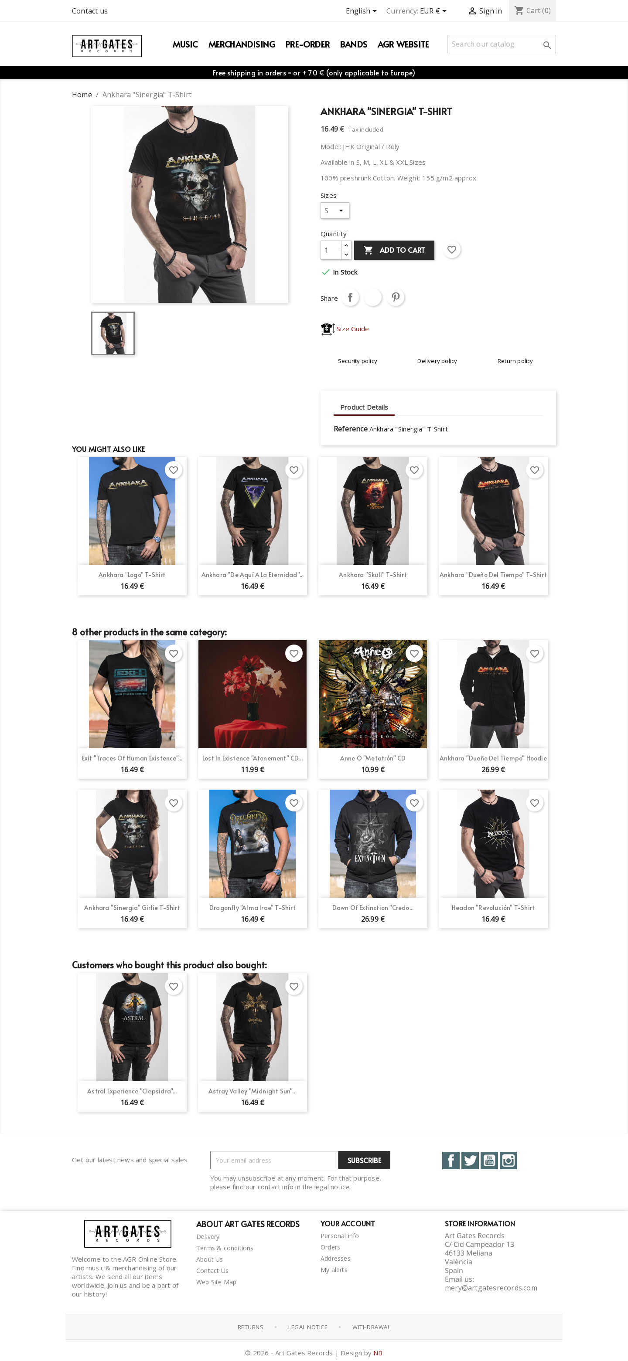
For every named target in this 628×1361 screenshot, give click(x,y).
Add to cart (394, 250)
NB (377, 1349)
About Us (209, 1259)
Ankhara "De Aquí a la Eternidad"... (252, 574)
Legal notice (308, 1325)
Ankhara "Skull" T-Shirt (373, 574)
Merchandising (242, 44)
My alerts (334, 1270)
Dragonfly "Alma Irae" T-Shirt (252, 907)
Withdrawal (371, 1325)
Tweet (373, 297)
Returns (251, 1325)
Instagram (508, 1160)
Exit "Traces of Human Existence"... (132, 758)
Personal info (340, 1236)
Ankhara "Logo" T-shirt (132, 574)
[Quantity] (331, 250)
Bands (353, 44)
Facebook (451, 1160)
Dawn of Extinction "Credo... (373, 907)
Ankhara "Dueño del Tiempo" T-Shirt (493, 574)
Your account (348, 1223)
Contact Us (212, 1270)
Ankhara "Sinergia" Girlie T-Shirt (132, 907)
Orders (330, 1247)
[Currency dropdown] (435, 12)
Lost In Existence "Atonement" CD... (252, 758)
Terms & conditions (225, 1248)
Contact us (90, 11)
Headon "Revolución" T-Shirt (493, 907)
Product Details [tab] (364, 407)
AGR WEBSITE (403, 44)
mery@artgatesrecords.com (491, 1288)
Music (185, 44)
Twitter (470, 1160)
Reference (351, 428)
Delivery (208, 1236)
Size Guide (345, 328)
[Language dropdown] (363, 12)
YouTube (489, 1160)
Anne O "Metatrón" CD (373, 758)
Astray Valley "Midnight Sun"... (252, 1091)
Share (350, 297)
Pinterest (395, 297)
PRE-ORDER (308, 44)
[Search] (501, 44)
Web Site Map (216, 1282)
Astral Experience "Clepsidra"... (132, 1091)
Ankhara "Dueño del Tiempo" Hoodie (493, 758)
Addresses (336, 1258)
